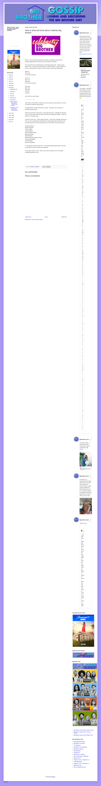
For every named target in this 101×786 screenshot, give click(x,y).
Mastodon (6, 781)
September (13, 89)
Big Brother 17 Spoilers (79, 754)
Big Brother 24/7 (78, 765)
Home (46, 217)
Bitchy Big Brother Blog (79, 741)
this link (64, 103)
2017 (10, 113)
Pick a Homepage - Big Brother (81, 756)
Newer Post (28, 217)
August (12, 91)
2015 (10, 117)
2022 (10, 79)
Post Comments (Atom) (37, 219)
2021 (10, 81)
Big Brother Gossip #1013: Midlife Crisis (83, 735)
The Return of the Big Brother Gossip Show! (14, 109)
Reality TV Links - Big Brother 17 (81, 763)
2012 (10, 121)
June (11, 95)
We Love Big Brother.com (80, 767)
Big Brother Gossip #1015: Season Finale (83, 730)
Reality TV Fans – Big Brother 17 (81, 759)
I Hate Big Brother (78, 761)
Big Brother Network (78, 749)
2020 (10, 83)
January (12, 99)
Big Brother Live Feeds (79, 743)
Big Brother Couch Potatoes (80, 747)
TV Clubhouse (77, 745)
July (11, 93)
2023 (10, 77)
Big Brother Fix (77, 758)
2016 (10, 115)
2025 (10, 75)
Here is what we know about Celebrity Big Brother (13, 103)
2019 (10, 85)
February (12, 97)
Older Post (64, 217)
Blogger (53, 776)
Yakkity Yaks (77, 752)
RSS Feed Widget (14, 46)
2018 (10, 87)
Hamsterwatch (77, 750)
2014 (10, 119)
